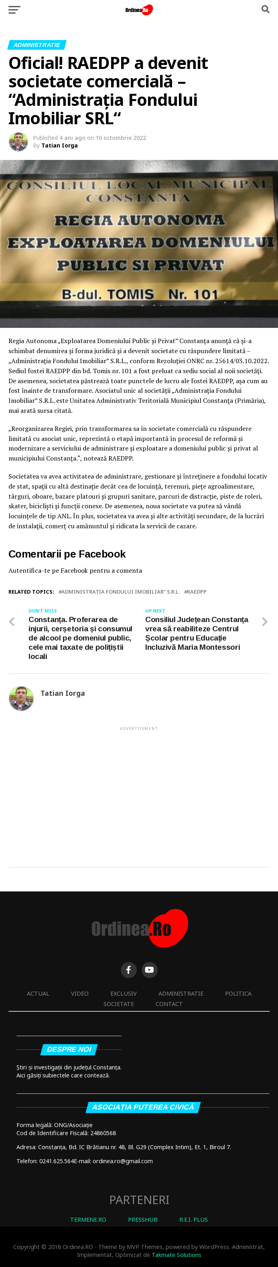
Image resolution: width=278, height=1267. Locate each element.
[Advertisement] (139, 788)
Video (80, 993)
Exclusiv (123, 993)
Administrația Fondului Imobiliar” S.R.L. (120, 591)
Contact (169, 1004)
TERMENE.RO (88, 1219)
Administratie (180, 993)
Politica (238, 993)
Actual (38, 993)
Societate (118, 1004)
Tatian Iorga (59, 145)
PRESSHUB (143, 1219)
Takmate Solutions (176, 1255)
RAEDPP (197, 591)
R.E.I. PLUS (193, 1219)
